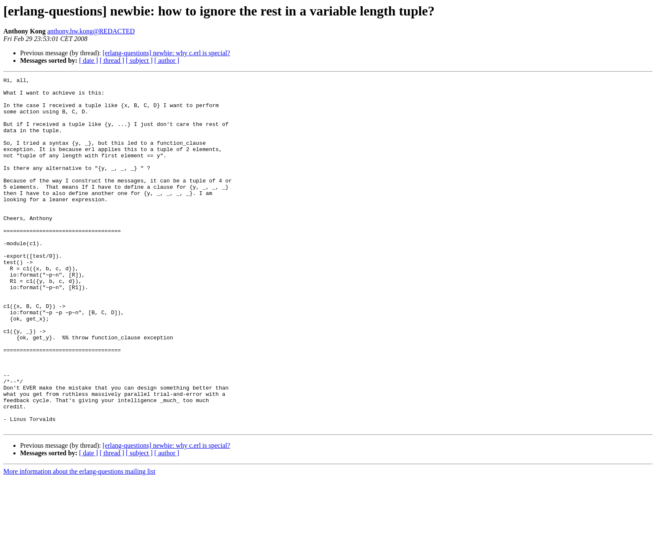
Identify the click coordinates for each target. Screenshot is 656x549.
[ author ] (166, 60)
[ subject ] (139, 60)
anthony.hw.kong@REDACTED (91, 31)
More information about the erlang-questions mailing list (79, 541)
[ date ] (88, 60)
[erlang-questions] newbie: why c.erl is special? (166, 52)
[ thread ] (112, 60)
